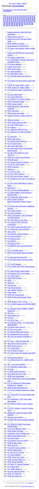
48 (26, 18)
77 (17, 20)
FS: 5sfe (10, 369)
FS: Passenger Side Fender (17, 197)
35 (34, 16)
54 (5, 19)
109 (19, 23)
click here (30, 483)
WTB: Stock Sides (14, 69)
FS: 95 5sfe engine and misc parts (20, 260)
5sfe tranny (11, 188)
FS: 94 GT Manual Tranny (17, 429)
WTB (9, 280)
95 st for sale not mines (16, 471)
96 (21, 21)
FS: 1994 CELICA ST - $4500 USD (20, 360)
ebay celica (11, 232)
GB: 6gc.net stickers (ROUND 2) (19, 337)
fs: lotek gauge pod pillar (16, 371)
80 (23, 20)
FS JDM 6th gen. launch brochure (19, 246)
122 (22, 24)
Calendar (24, 3)
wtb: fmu (10, 313)
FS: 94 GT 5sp (12, 320)
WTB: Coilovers (13, 167)
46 (23, 18)
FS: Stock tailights (14, 455)
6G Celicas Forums (8, 9)
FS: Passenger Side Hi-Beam (18, 229)
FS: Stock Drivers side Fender (18, 271)
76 (15, 20)
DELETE (10, 283)
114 (32, 23)
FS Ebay (10, 318)
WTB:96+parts (12, 160)
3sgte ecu (11, 169)
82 (26, 20)
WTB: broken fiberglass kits (17, 388)
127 (4, 25)
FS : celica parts (13, 348)
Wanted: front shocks (15, 417)
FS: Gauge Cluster (14, 211)
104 (7, 23)
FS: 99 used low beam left (17, 257)
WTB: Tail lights (13, 111)
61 (19, 19)
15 (29, 15)
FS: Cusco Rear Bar (14, 97)
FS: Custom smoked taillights (18, 190)
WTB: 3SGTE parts (14, 278)
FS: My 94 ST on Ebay (15, 452)
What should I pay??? (15, 37)
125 (30, 24)
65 (26, 19)
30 (24, 16)
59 (15, 19)
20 (5, 16)
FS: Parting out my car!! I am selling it (21, 179)
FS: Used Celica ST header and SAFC (21, 353)
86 (34, 20)
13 (25, 15)
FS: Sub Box (12, 136)
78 (19, 20)
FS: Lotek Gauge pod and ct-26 (19, 227)
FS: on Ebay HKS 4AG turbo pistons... (21, 266)
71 (5, 20)
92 (13, 21)
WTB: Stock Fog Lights (15, 457)
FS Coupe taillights (14, 64)
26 (17, 16)
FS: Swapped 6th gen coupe (17, 334)
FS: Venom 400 (13, 467)
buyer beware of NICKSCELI (18, 46)
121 (19, 24)
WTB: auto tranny (13, 139)
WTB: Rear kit (12, 445)
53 (3, 19)
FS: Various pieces (14, 71)
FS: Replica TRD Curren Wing (18, 273)
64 (24, 19)
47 (24, 18)
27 (19, 16)
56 (9, 19)
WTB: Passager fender (15, 102)
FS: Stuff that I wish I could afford (19, 90)
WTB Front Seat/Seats (15, 376)
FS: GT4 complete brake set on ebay (21, 390)
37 (5, 18)
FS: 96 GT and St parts (15, 164)
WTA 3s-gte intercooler (15, 113)
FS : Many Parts (13, 276)
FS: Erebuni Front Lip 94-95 (17, 440)
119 (14, 24)
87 (3, 21)
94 (17, 21)
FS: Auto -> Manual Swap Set (18, 341)
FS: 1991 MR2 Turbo (15, 74)
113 (30, 23)
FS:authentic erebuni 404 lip (17, 234)
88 (5, 21)
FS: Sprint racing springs (16, 448)
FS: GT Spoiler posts (15, 250)
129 (9, 25)
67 (30, 19)
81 (24, 20)
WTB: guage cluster (14, 104)
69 (34, 19)
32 (28, 16)
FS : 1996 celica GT (14, 469)
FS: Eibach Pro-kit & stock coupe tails (21, 81)
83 (28, 20)
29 (23, 16)
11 (21, 15)
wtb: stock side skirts (15, 146)
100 (29, 21)
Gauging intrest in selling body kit (19, 116)
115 (4, 24)
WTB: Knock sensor (14, 346)
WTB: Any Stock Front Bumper (18, 157)
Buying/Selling (18, 6)
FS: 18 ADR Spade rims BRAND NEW (21, 304)
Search (14, 3)
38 (7, 18)
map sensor (11, 285)
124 (27, 24)
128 (7, 25)
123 (24, 24)
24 (13, 16)
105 (9, 23)
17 (32, 15)
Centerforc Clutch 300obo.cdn (18, 433)
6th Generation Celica (21, 9)
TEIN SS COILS (13, 120)
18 (34, 15)
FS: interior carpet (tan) (16, 57)
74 (11, 20)
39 (9, 18)
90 (9, 21)
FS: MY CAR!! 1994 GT (16, 174)
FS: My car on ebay (14, 329)
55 (7, 19)
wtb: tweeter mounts (14, 290)
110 (22, 23)
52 (34, 18)
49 (28, 18)
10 (19, 15)
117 (9, 24)
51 (32, 18)
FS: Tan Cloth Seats (14, 94)
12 (23, 15)
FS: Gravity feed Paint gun (17, 141)
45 (21, 18)
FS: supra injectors (14, 213)
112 (27, 23)
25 (15, 16)
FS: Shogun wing (13, 239)
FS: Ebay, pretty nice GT (16, 327)
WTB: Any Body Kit (14, 476)
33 (30, 16)
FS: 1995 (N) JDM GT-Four (17, 129)
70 (3, 20)
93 (15, 21)
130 (12, 25)
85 (32, 20)
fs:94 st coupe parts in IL (16, 460)
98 (24, 21)
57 (11, 19)
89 (7, 21)
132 (17, 25)
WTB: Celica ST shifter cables (18, 87)
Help (10, 3)
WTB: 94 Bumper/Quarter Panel (19, 297)
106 (12, 23)
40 (11, 18)
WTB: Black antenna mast (17, 122)
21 (7, 16)
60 (17, 19)
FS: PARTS (11, 241)
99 (26, 21)
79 (21, 20)
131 (14, 25)
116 (7, 24)
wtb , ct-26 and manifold (16, 364)
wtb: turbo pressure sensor (17, 343)
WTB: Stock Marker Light (16, 436)
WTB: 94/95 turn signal (15, 44)
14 (27, 15)
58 (13, 19)
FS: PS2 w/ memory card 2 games (20, 404)
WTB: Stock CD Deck (15, 431)
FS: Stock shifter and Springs (18, 332)
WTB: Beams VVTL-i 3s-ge (17, 302)
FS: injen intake (13, 438)
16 (31, 15)
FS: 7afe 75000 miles (15, 125)
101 (31, 21)
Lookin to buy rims (14, 67)
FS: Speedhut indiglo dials (17, 367)
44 (19, 18)
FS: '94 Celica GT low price (17, 220)
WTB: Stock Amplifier (15, 462)
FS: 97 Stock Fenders (15, 351)
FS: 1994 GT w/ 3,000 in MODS (19, 132)
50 (30, 18)
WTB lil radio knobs (14, 443)
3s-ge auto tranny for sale (16, 374)
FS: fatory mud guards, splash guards (21, 48)
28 (21, 16)
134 (22, 25)
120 (17, 24)
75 (13, 20)
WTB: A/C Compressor (15, 295)
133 (19, 25)
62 (21, 19)
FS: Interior (11, 127)
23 (11, 16)
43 (17, 18)
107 (14, 23)
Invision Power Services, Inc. (27, 486)
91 (11, 21)
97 (23, 21)
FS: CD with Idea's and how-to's (19, 76)
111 (24, 23)
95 (19, 21)
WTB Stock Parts (13, 243)
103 (4, 23)
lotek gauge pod (13, 315)
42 (15, 18)
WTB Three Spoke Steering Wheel (20, 253)
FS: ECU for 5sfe (13, 172)
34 (32, 16)
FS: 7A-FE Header (14, 264)
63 (23, 19)
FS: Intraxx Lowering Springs (18, 162)
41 (13, 18)
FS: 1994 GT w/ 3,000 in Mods (18, 99)
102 (34, 21)
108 (17, 23)
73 (9, 20)
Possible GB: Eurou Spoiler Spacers (20, 420)
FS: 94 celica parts (14, 144)
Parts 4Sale (11, 292)
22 (9, 16)
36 (3, 18)
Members (19, 3)
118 (12, 24)
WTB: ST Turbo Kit (14, 474)
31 (26, 16)
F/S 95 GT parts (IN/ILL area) (18, 85)
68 (32, 19)
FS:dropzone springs (15, 358)
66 (28, 19)
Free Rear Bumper (14, 288)
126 (32, 24)
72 (7, 20)
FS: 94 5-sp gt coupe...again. (18, 176)
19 (3, 16)
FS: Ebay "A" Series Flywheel (18, 464)
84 (30, 20)
